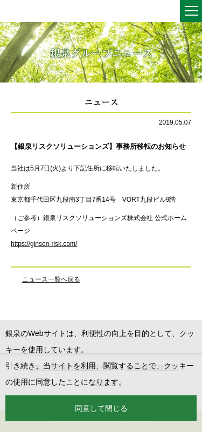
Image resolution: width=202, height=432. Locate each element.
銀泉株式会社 (32, 12)
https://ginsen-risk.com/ (44, 244)
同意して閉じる (101, 408)
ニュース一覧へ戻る (51, 279)
